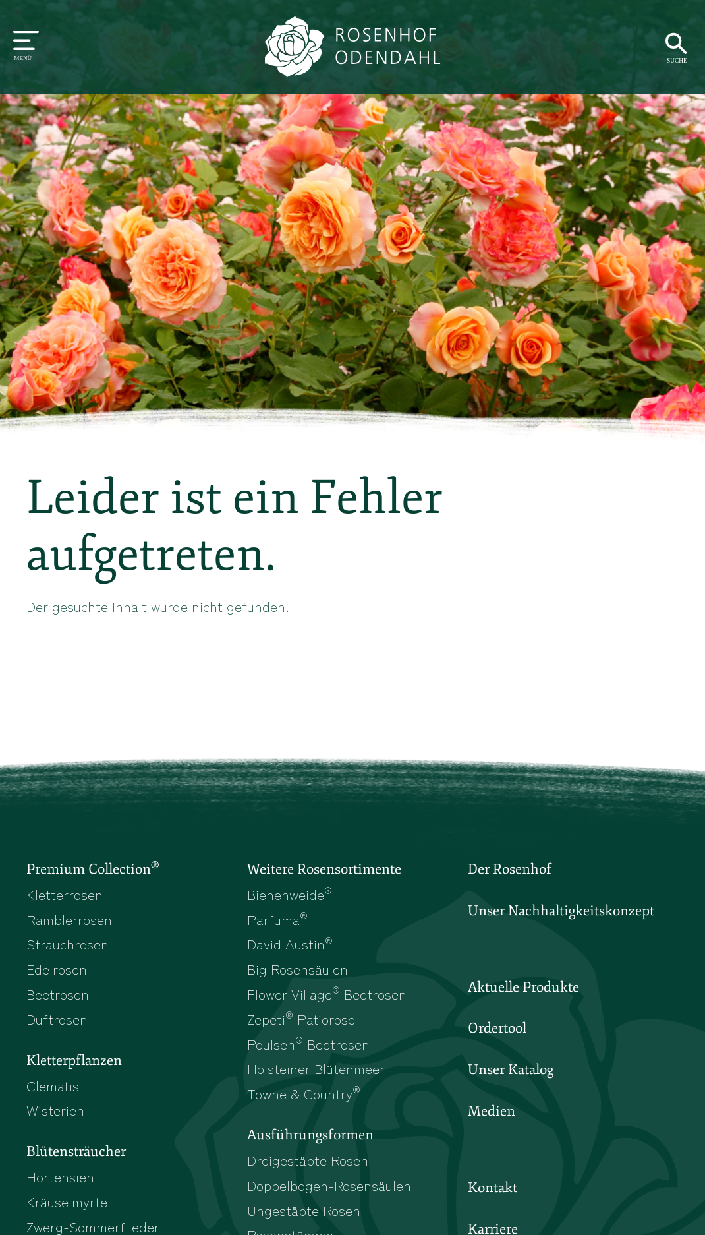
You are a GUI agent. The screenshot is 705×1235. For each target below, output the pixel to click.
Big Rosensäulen (297, 969)
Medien (491, 1111)
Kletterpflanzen (74, 1060)
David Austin (290, 943)
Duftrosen (57, 1019)
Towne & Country (303, 1093)
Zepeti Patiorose (301, 1019)
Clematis (52, 1085)
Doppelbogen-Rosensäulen (329, 1185)
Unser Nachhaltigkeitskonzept (561, 910)
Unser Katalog (510, 1069)
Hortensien (60, 1176)
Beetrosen (57, 994)
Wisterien (55, 1110)
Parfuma (277, 919)
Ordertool (497, 1028)
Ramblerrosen (69, 919)
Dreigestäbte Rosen (307, 1160)
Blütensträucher (76, 1151)
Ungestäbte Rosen (303, 1210)
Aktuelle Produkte (523, 987)
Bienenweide (289, 894)
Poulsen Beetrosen (308, 1044)
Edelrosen (56, 969)
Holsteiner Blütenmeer (316, 1068)
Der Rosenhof (509, 869)
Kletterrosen (64, 894)
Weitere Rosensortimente (324, 869)
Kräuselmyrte (66, 1201)
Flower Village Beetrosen (327, 994)
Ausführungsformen (310, 1134)
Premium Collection (92, 868)
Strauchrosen (67, 943)
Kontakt (492, 1187)
